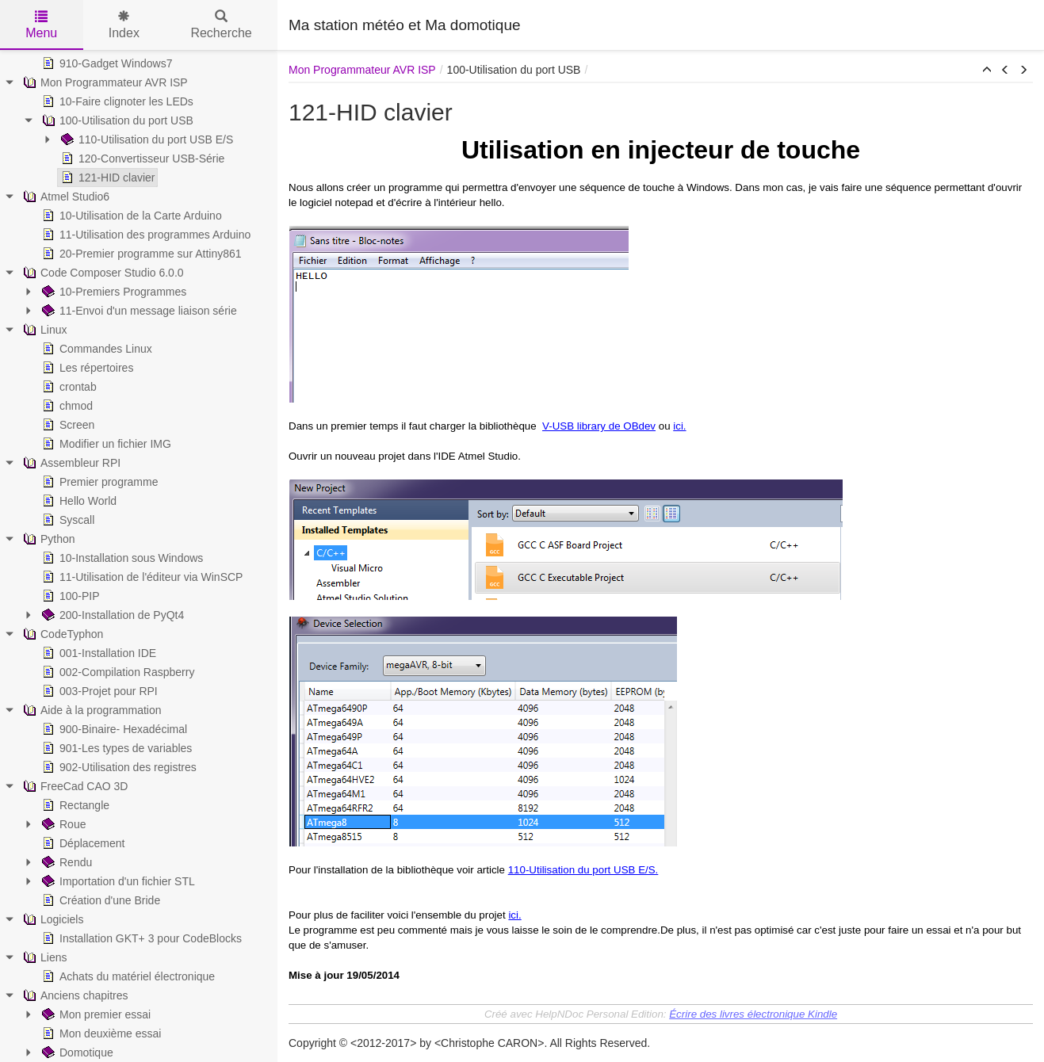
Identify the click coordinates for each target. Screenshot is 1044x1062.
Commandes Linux (95, 348)
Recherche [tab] (220, 25)
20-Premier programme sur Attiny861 (140, 253)
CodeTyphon (61, 634)
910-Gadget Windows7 (105, 63)
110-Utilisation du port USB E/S (145, 139)
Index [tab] (124, 25)
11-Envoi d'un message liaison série (138, 310)
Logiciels (51, 919)
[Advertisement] (847, 23)
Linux (43, 329)
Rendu (65, 862)
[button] (986, 70)
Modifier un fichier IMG (105, 443)
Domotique (76, 1052)
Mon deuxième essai (100, 1033)
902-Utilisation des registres (118, 767)
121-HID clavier (106, 177)
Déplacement (82, 843)
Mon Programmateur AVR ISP (104, 82)
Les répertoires (86, 367)
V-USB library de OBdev (599, 426)
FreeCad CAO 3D (74, 786)
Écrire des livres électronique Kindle (753, 1014)
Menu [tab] (41, 25)
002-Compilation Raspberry (116, 672)
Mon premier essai (95, 1014)
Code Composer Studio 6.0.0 (102, 272)
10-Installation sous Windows (121, 557)
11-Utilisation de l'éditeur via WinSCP (141, 576)
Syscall (66, 519)
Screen (66, 424)
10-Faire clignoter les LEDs (116, 101)
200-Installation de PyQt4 (111, 615)
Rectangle (74, 805)
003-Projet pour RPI (98, 691)
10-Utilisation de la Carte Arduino (130, 215)
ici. (679, 426)
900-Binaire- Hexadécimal (113, 729)
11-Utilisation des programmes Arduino (144, 234)
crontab (68, 386)
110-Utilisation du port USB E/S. (583, 870)
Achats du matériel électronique (127, 976)
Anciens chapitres (74, 995)
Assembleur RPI (70, 462)
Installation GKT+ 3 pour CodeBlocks (140, 938)
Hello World (78, 500)
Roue (62, 824)
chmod (66, 405)
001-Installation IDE (97, 653)
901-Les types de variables (115, 748)
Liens (43, 957)
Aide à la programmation (91, 710)
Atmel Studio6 (64, 196)
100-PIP (69, 595)
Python (47, 538)
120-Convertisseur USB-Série (141, 158)
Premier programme (98, 481)
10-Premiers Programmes (112, 291)
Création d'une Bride (99, 900)
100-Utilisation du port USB (116, 120)
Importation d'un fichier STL (117, 881)
